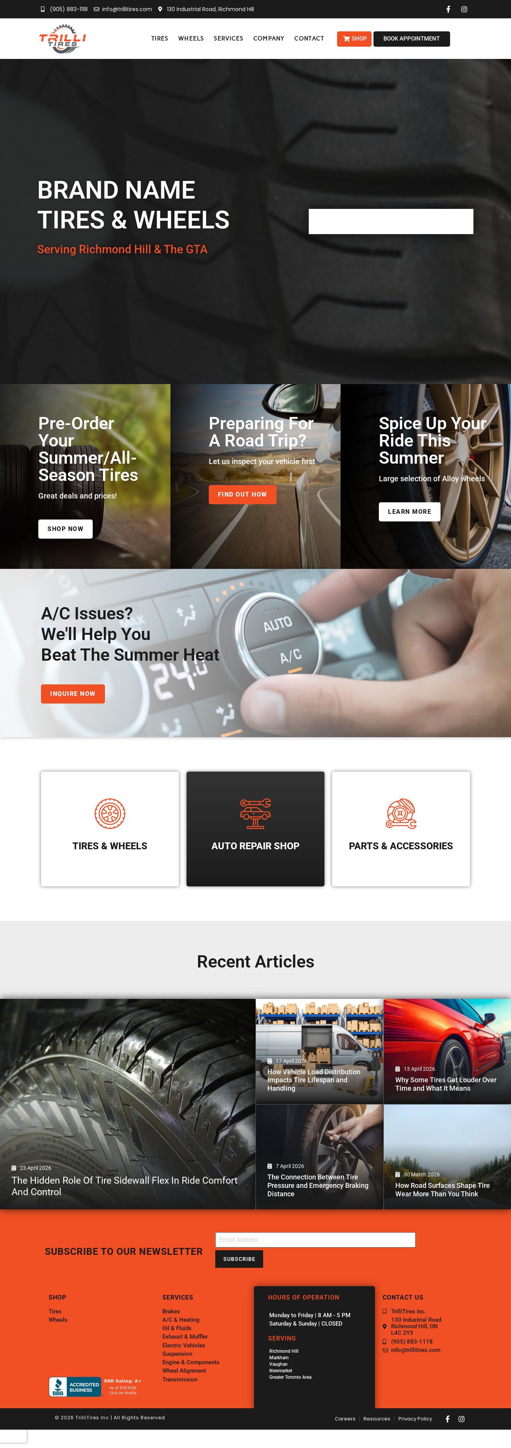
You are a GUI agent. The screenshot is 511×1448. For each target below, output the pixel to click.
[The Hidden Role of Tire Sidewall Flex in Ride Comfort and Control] (128, 1104)
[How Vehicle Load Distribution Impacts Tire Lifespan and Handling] (319, 1051)
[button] (159, 39)
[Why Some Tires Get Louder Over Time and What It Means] (447, 1051)
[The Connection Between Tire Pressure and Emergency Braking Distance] (319, 1157)
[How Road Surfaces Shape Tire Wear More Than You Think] (447, 1157)
